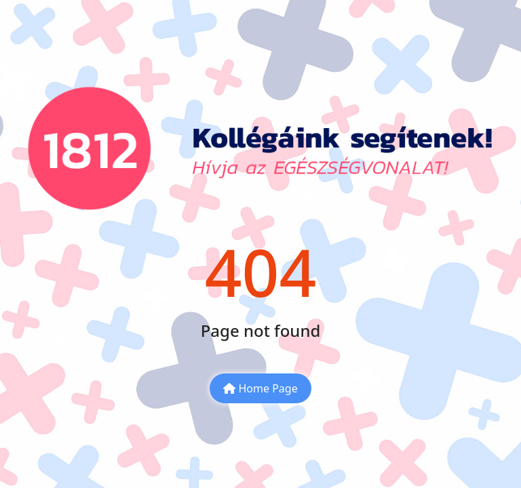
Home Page (260, 388)
